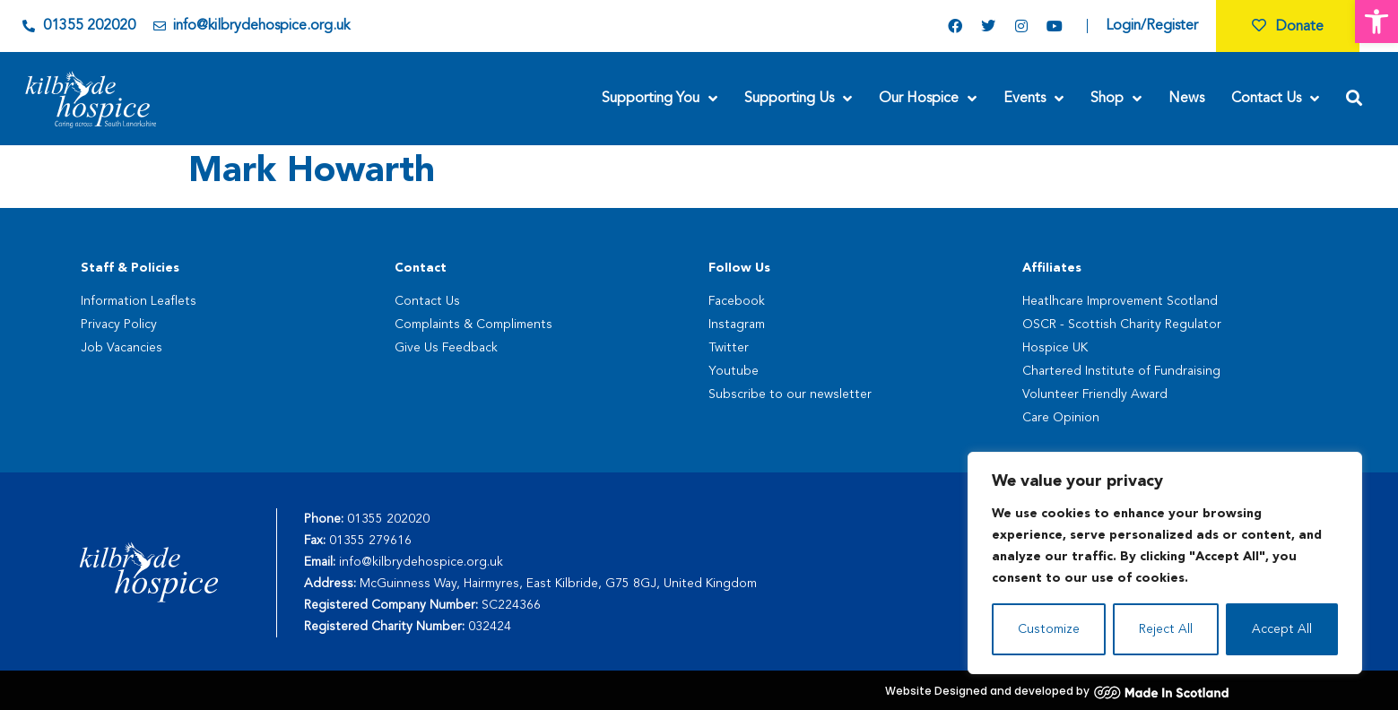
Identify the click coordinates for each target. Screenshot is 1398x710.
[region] (1165, 563)
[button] (1376, 21)
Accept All (1282, 629)
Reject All (1166, 629)
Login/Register (1152, 26)
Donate (1288, 27)
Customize (1049, 629)
